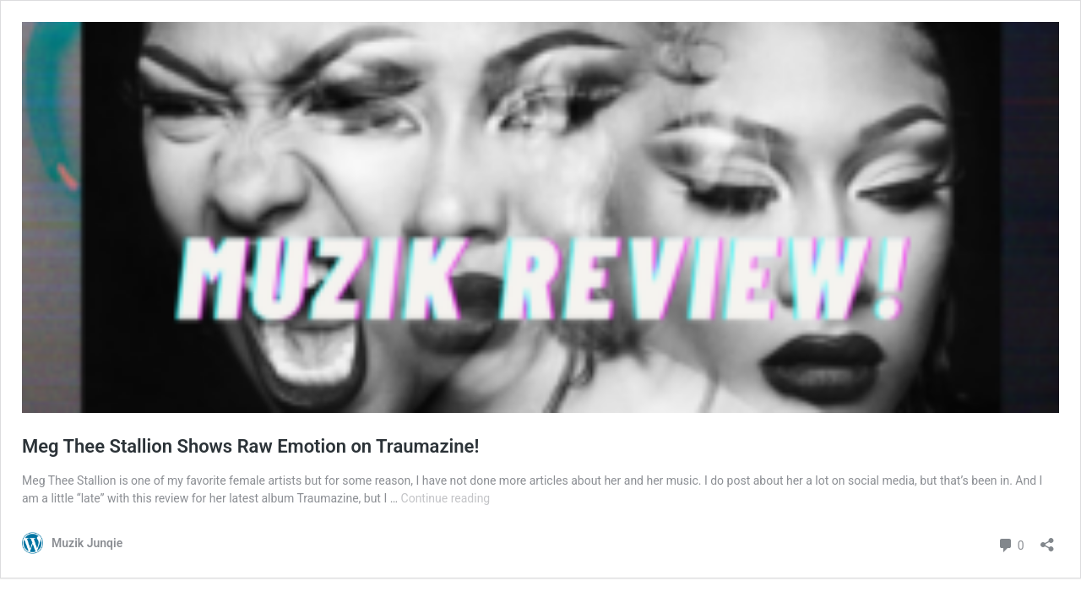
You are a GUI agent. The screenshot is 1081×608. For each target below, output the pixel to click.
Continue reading (446, 498)
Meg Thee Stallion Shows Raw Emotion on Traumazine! (250, 446)
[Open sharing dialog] (1047, 539)
